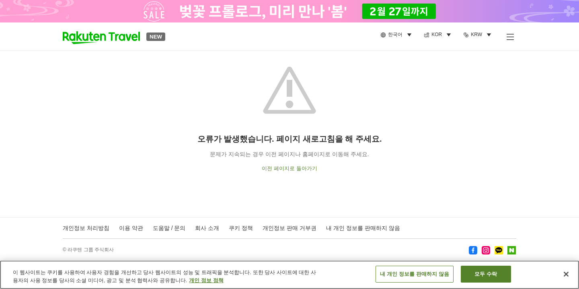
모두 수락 (485, 277)
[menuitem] (397, 35)
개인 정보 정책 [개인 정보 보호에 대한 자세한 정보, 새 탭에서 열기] (206, 283)
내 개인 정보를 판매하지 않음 (363, 228)
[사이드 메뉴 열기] (509, 36)
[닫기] (566, 277)
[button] (101, 36)
